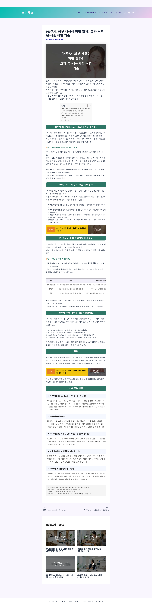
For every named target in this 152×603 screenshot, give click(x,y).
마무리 (64, 118)
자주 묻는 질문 (66, 120)
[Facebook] (129, 13)
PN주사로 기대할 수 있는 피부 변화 (72, 111)
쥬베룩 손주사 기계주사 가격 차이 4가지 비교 (90, 576)
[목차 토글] (88, 105)
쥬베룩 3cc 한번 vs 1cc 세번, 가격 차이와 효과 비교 (59, 576)
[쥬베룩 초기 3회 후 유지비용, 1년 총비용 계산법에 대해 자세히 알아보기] (91, 538)
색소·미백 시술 (103, 13)
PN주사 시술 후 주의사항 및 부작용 (72, 113)
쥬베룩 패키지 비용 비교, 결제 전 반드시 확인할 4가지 (60, 550)
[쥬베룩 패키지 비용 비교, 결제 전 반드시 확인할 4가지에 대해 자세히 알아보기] (60, 538)
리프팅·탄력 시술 (90, 13)
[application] (81, 13)
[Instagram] (125, 13)
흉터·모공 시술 (116, 13)
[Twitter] (133, 13)
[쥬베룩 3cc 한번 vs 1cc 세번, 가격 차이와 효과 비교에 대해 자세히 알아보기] (60, 564)
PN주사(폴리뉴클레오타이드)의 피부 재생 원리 (76, 108)
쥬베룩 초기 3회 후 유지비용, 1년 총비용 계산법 (91, 550)
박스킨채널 (26, 12)
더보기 (79, 13)
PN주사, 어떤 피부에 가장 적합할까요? (73, 115)
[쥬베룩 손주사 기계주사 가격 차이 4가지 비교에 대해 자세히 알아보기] (91, 564)
